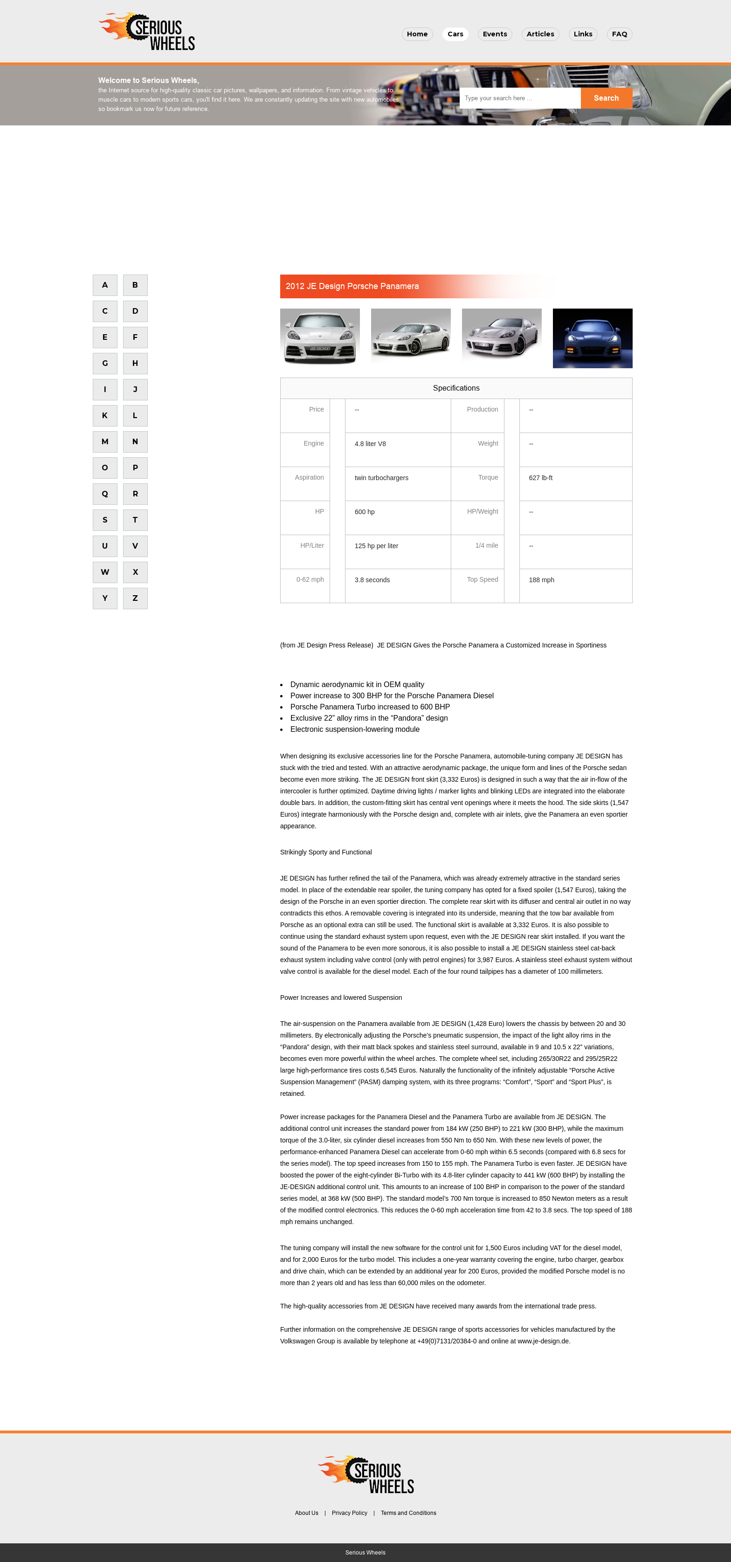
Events (495, 34)
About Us (306, 1513)
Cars (455, 34)
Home (417, 34)
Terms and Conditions (408, 1513)
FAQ (620, 34)
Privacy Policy (349, 1513)
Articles (540, 34)
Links (583, 34)
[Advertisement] (365, 195)
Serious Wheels (365, 1552)
